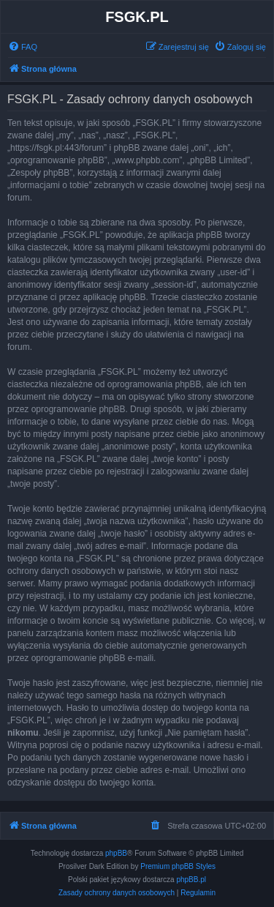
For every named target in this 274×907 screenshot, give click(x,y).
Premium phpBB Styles (178, 866)
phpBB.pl (191, 880)
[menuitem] (22, 47)
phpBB (116, 853)
